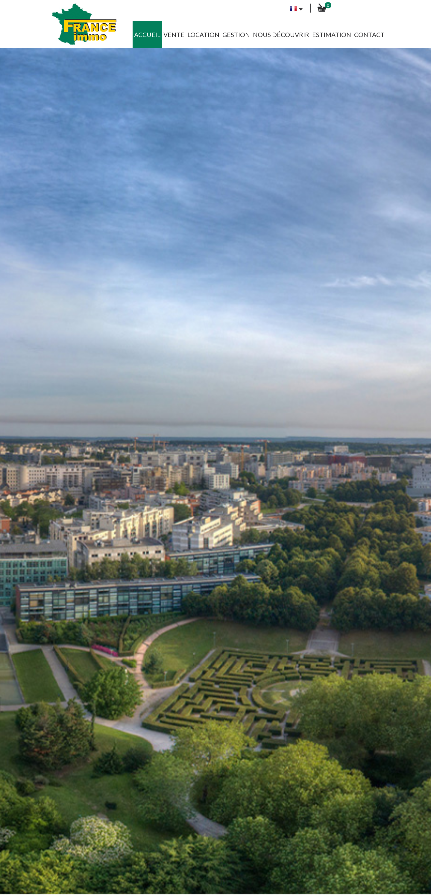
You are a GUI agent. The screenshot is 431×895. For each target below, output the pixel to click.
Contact (369, 34)
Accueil (147, 34)
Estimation (331, 34)
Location (203, 34)
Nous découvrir (281, 34)
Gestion (236, 34)
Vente (173, 34)
